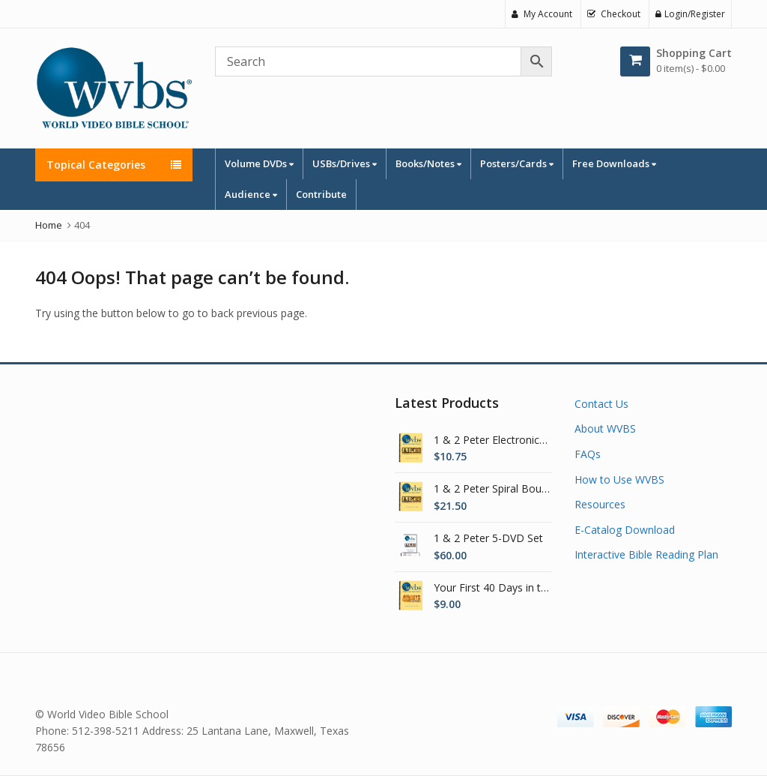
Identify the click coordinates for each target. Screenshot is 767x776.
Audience (251, 194)
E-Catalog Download (625, 530)
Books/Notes (428, 163)
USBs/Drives (344, 163)
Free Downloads (614, 163)
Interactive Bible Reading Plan (646, 554)
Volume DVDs (259, 163)
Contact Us (601, 404)
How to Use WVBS (619, 479)
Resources (600, 504)
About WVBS (605, 428)
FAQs (588, 454)
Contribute (321, 194)
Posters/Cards (517, 163)
